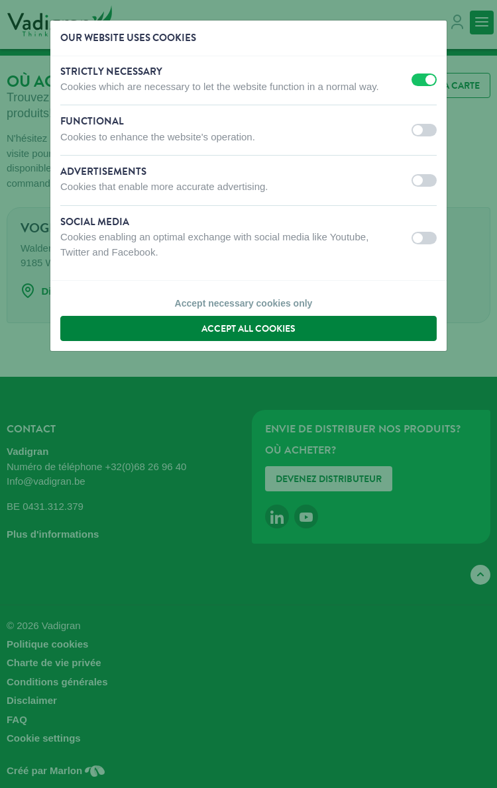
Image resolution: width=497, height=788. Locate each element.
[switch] (424, 80)
